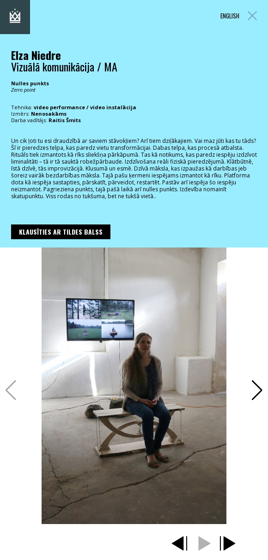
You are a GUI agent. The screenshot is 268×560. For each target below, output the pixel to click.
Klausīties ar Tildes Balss (61, 231)
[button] (257, 390)
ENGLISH (229, 16)
